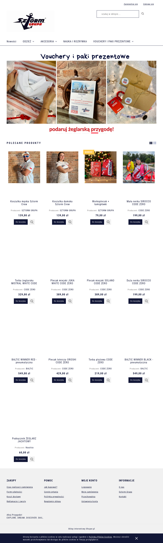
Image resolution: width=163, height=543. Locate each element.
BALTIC (29, 368)
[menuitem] (15, 42)
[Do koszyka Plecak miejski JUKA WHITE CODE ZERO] (59, 301)
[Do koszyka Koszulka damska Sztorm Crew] (59, 222)
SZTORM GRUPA (30, 210)
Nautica (30, 447)
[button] (32, 222)
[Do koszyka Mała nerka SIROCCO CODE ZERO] (135, 222)
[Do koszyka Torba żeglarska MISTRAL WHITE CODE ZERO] (21, 301)
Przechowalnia (88, 496)
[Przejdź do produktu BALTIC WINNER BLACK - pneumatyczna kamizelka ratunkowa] (139, 333)
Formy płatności (14, 492)
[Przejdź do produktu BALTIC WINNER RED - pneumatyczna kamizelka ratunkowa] (24, 333)
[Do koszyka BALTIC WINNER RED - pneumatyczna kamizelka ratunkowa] (21, 380)
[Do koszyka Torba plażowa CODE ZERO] (97, 380)
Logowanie (87, 487)
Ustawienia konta (90, 501)
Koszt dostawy (14, 496)
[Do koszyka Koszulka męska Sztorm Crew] (21, 222)
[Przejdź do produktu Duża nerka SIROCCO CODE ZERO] (139, 253)
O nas (121, 487)
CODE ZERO (144, 210)
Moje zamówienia (90, 492)
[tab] (59, 132)
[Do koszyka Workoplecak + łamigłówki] (97, 222)
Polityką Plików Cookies (100, 537)
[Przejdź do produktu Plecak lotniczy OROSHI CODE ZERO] (62, 333)
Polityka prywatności (54, 496)
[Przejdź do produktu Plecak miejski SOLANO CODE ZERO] (101, 253)
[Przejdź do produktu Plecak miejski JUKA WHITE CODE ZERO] (62, 253)
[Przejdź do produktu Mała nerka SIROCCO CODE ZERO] (139, 174)
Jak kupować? (50, 487)
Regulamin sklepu (52, 501)
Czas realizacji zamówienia (20, 487)
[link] (81, 92)
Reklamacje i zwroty (16, 501)
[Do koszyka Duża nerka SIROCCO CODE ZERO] (135, 301)
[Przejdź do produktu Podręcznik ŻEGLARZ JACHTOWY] (24, 411)
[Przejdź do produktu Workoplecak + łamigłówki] (101, 174)
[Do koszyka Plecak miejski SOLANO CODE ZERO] (97, 301)
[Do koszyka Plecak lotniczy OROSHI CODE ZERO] (59, 380)
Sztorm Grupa (125, 492)
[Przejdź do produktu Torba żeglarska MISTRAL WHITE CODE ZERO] (24, 253)
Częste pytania (51, 492)
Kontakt (122, 496)
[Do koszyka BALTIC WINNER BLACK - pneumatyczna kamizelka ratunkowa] (135, 380)
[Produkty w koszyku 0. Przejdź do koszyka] (153, 14)
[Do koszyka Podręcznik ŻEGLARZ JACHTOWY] (21, 459)
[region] (81, 92)
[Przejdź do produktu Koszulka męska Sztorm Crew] (24, 174)
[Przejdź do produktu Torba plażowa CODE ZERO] (101, 333)
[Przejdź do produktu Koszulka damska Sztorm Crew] (62, 174)
